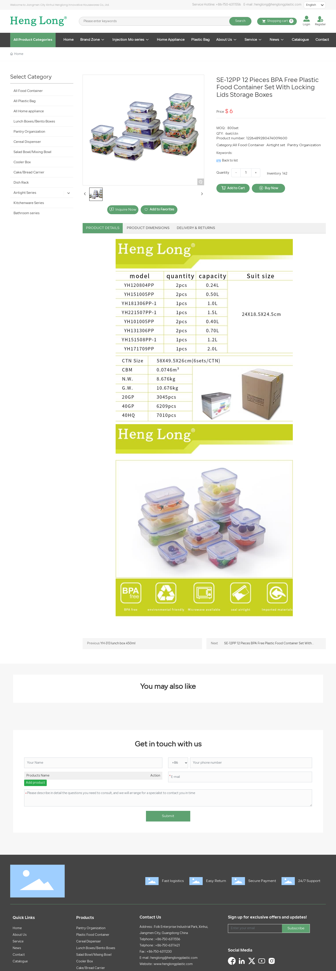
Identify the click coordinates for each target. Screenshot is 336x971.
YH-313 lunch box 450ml (117, 643)
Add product (35, 783)
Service (18, 941)
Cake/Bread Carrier (90, 968)
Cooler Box (84, 961)
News (17, 948)
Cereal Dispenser (88, 941)
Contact (19, 955)
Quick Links (24, 918)
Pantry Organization (304, 145)
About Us (20, 935)
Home (17, 928)
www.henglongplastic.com (173, 964)
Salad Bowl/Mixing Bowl (93, 955)
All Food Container (248, 145)
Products (85, 918)
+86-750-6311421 (167, 945)
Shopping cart (276, 21)
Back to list (230, 160)
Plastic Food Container (92, 935)
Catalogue (20, 961)
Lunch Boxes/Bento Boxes (95, 948)
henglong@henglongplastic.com (277, 4)
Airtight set (275, 145)
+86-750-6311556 (228, 4)
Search (240, 21)
